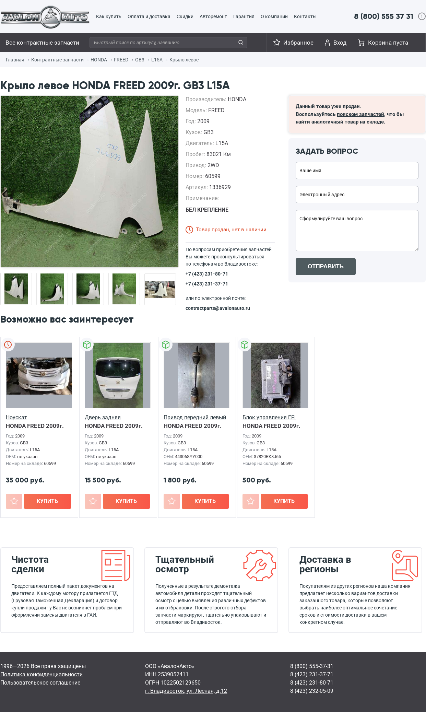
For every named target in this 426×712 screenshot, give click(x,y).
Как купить (108, 16)
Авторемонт (213, 16)
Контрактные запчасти (57, 59)
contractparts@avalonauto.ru (218, 308)
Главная (15, 59)
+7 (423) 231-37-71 (207, 284)
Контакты (305, 16)
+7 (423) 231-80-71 (207, 274)
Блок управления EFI (269, 417)
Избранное (298, 42)
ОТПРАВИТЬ (326, 266)
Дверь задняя (103, 417)
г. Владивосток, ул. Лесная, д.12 (186, 691)
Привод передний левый (195, 417)
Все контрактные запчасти (42, 42)
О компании (274, 16)
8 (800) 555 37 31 (383, 16)
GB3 (139, 59)
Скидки (185, 16)
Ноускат (16, 417)
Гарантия (244, 16)
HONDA (99, 59)
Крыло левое (184, 59)
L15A (157, 59)
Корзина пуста (388, 42)
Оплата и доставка (149, 16)
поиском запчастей (360, 114)
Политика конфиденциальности (41, 674)
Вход (339, 42)
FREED (121, 59)
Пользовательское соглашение (40, 682)
